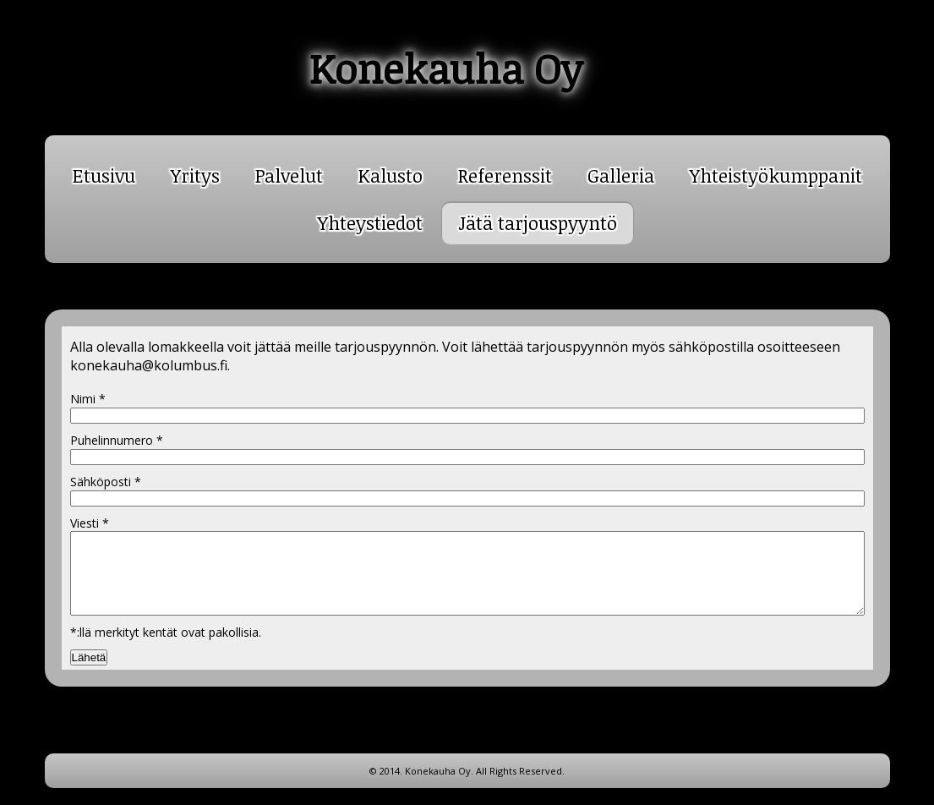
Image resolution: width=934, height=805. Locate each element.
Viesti (89, 523)
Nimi (88, 399)
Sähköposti (105, 482)
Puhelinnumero (116, 440)
